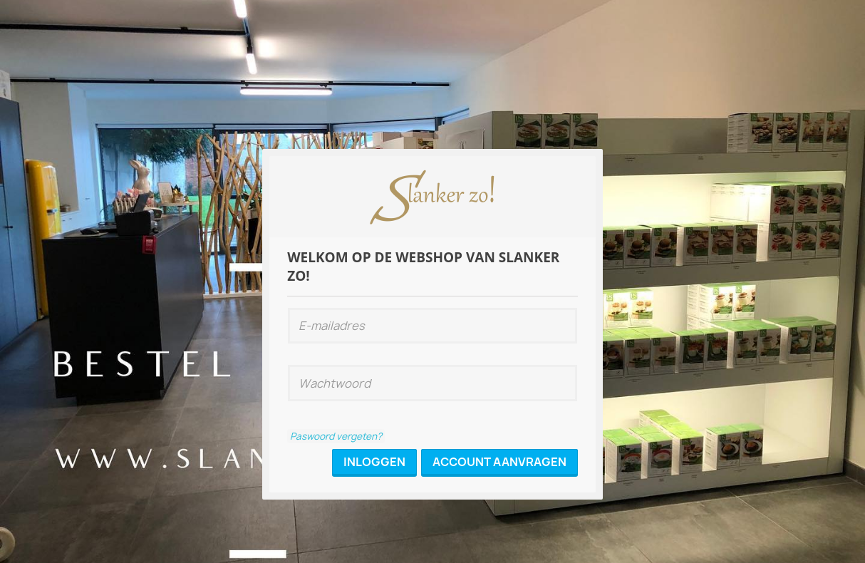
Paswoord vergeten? (336, 436)
